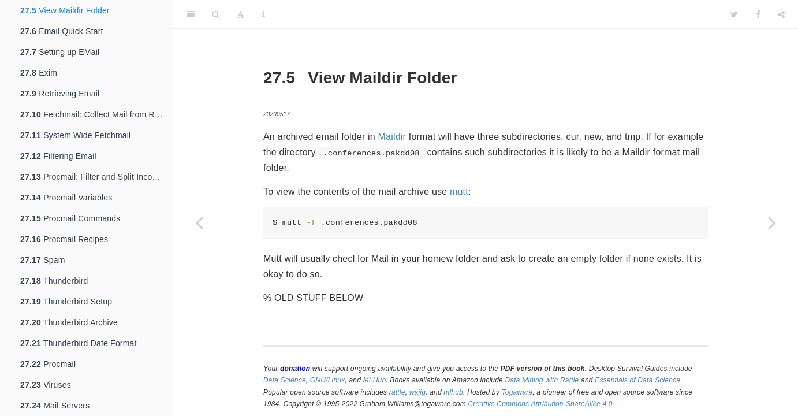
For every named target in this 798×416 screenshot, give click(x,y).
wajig (417, 392)
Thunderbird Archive (69, 322)
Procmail (48, 364)
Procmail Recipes (64, 239)
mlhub (453, 392)
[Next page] (772, 222)
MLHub (374, 380)
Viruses (45, 384)
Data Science (284, 380)
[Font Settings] (240, 14)
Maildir (392, 137)
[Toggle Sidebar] (190, 14)
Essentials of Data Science (637, 380)
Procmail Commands (70, 218)
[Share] (781, 14)
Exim (38, 72)
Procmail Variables (66, 197)
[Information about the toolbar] (263, 14)
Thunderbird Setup (66, 301)
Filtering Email (58, 156)
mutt (459, 191)
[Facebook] (758, 14)
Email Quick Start (61, 31)
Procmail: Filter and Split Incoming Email (96, 176)
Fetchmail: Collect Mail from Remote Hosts (96, 114)
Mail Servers (55, 405)
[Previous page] (199, 222)
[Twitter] (734, 14)
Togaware (516, 392)
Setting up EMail (59, 52)
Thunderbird (54, 280)
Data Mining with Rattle (542, 380)
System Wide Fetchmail (75, 135)
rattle (397, 392)
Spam (42, 260)
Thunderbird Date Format (78, 343)
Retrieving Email (59, 93)
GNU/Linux (327, 380)
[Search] (215, 14)
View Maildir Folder (65, 10)
